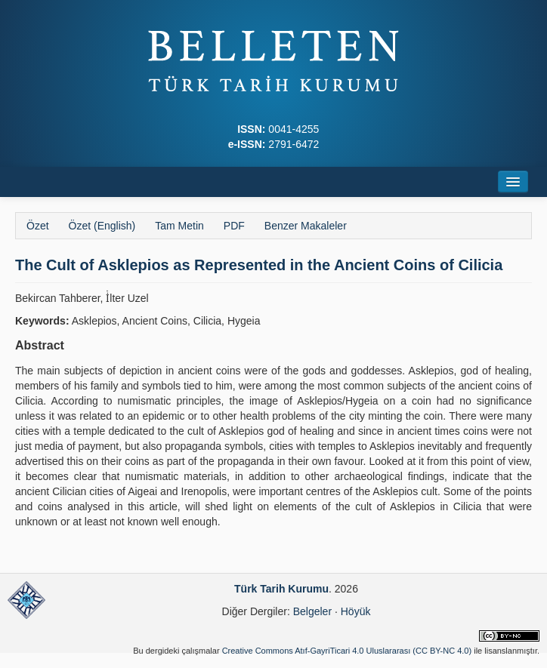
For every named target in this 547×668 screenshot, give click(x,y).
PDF (234, 226)
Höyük (356, 611)
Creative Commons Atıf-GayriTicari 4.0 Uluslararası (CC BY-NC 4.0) (347, 650)
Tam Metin (179, 226)
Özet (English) (102, 226)
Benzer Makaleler (305, 226)
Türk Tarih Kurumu (281, 589)
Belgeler (312, 611)
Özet (37, 226)
